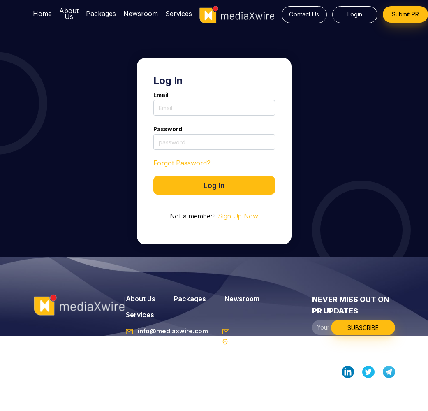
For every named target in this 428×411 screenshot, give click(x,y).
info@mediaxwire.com (167, 331)
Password (168, 128)
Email (161, 94)
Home (42, 14)
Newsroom (140, 14)
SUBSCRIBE (363, 327)
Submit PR (405, 14)
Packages (101, 14)
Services (178, 14)
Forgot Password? (182, 163)
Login (355, 14)
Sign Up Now (238, 216)
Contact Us (304, 14)
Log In (214, 185)
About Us (69, 14)
